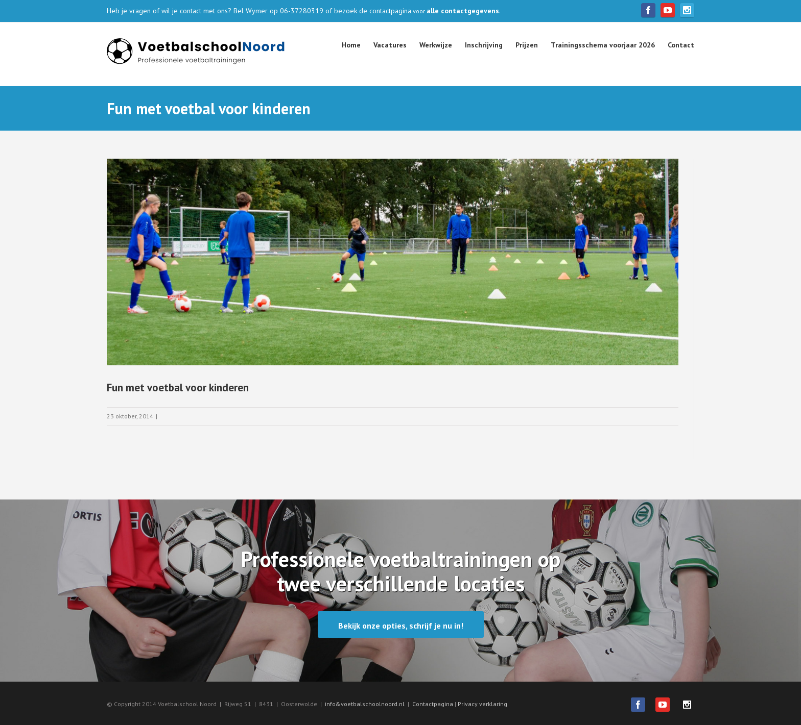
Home (351, 44)
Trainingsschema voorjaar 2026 (603, 44)
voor (455, 11)
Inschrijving (484, 44)
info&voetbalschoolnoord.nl (365, 704)
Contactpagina (433, 704)
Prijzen (526, 44)
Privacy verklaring (482, 704)
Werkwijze (435, 44)
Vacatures (390, 44)
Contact (681, 44)
